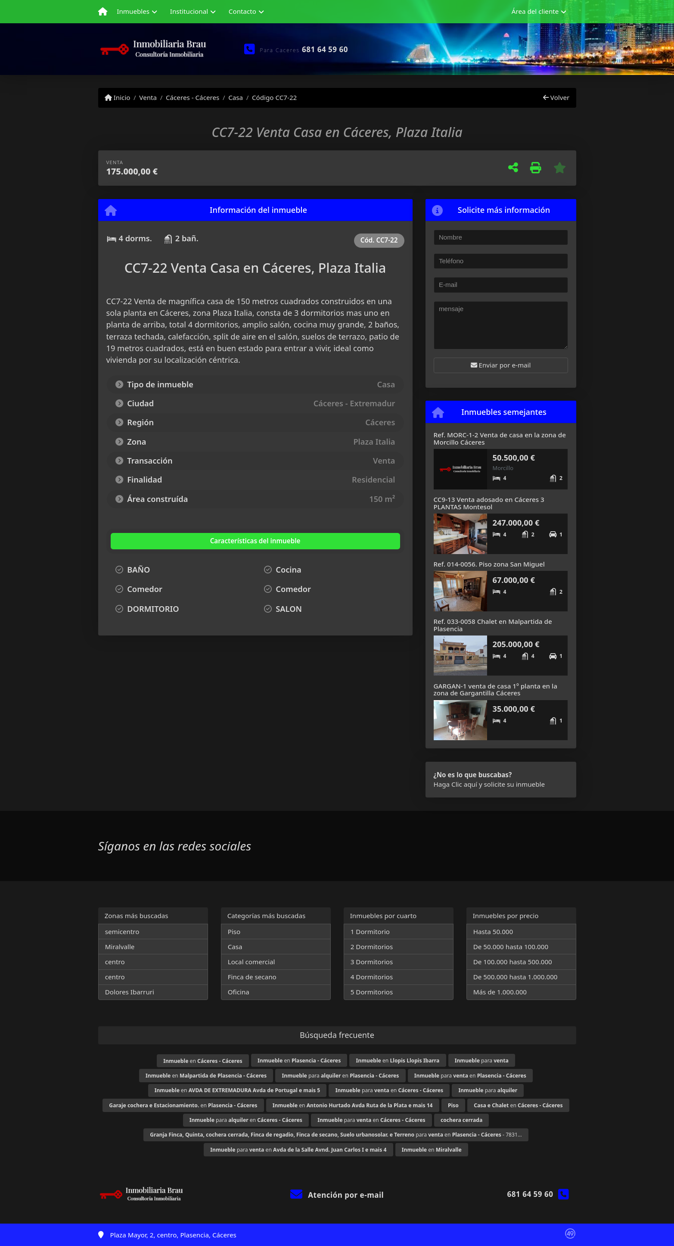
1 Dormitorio (370, 931)
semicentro (122, 931)
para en (340, 1075)
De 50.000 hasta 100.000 (510, 946)
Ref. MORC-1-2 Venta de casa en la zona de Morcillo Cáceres (500, 438)
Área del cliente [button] (535, 11)
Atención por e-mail (337, 1195)
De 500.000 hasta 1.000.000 (515, 976)
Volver (556, 97)
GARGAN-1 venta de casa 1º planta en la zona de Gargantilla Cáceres (495, 690)
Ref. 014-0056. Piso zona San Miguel (489, 564)
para (482, 1060)
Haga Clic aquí (455, 784)
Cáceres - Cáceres (192, 97)
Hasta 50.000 (493, 931)
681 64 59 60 (325, 49)
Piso (234, 931)
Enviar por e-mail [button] (501, 365)
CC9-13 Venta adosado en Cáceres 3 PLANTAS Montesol (489, 503)
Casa (235, 97)
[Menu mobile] (102, 11)
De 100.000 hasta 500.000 (512, 961)
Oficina (238, 991)
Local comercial (251, 961)
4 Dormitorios (372, 976)
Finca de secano (252, 976)
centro (115, 961)
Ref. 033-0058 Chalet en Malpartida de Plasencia (493, 625)
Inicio (117, 97)
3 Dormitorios (372, 961)
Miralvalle (120, 946)
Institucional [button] (189, 11)
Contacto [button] (242, 11)
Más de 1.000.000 (500, 991)
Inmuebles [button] (133, 11)
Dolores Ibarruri (129, 991)
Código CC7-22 (274, 97)
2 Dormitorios (372, 946)
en (202, 1061)
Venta (148, 97)
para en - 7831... (336, 1134)
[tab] (162, 541)
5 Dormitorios (372, 991)
